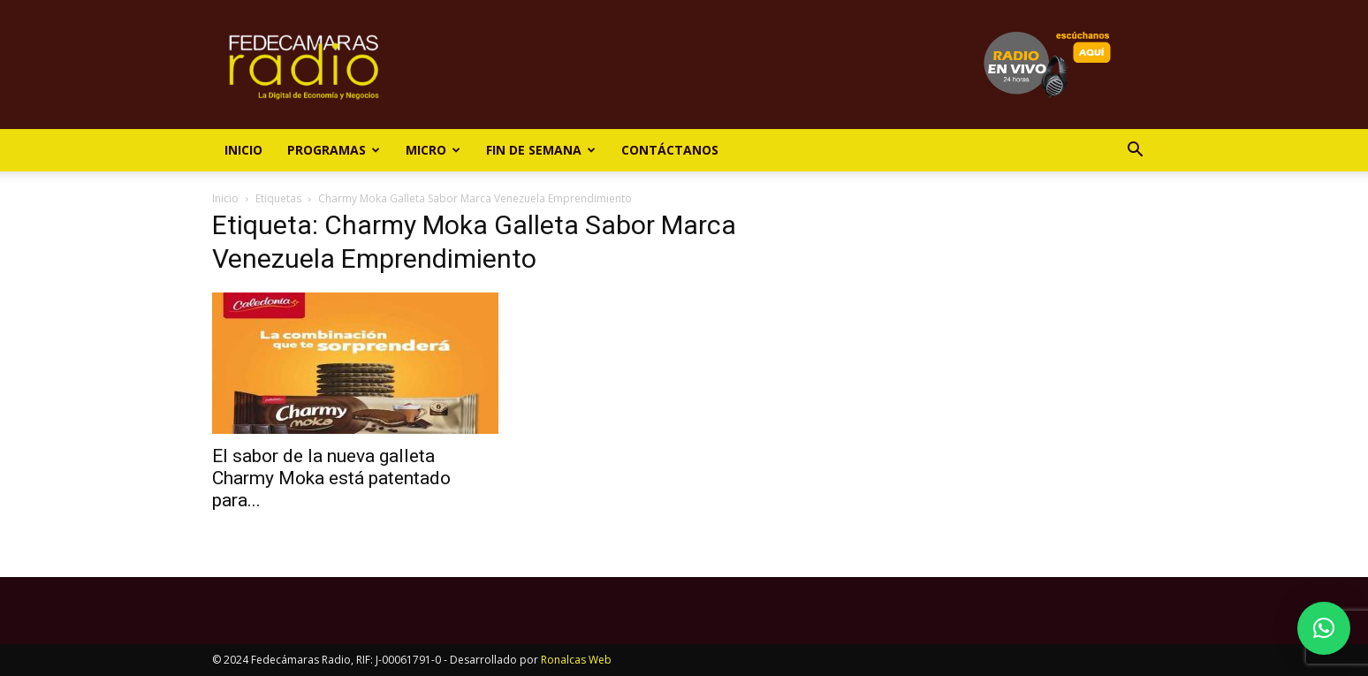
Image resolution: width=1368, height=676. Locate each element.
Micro (433, 149)
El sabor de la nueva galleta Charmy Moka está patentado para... (331, 478)
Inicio (243, 149)
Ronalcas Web (576, 659)
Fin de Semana (541, 149)
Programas (333, 149)
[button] (1134, 151)
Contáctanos (669, 149)
